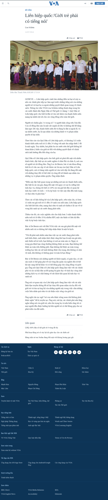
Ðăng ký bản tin (7, 351)
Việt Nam (4, 368)
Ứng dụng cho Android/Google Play (39, 464)
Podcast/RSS (5, 355)
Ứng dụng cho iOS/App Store (11, 463)
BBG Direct (5, 490)
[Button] (71, 38)
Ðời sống (28, 10)
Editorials (58, 494)
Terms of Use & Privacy (63, 438)
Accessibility (32, 494)
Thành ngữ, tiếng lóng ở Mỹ (38, 417)
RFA (56, 490)
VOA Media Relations (36, 490)
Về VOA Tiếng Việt (8, 438)
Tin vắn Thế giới (61, 405)
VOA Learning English (63, 425)
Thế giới (4, 372)
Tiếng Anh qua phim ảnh (10, 425)
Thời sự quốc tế (33, 355)
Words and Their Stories (63, 421)
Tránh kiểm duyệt (7, 477)
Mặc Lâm (4, 388)
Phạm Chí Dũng (34, 388)
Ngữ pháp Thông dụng (9, 421)
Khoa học (85, 368)
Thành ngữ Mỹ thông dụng (64, 417)
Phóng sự (58, 401)
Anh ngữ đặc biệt (34, 425)
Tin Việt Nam (32, 351)
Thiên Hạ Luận (60, 388)
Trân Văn (85, 384)
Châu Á (31, 368)
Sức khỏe (85, 372)
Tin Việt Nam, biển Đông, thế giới (38, 402)
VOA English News (8, 494)
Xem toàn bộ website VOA (11, 450)
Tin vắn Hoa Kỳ (87, 401)
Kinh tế (57, 368)
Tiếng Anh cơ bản (7, 417)
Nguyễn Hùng (33, 384)
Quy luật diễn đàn (34, 438)
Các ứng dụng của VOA (63, 463)
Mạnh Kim (5, 384)
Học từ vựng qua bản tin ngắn (38, 421)
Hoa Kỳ (31, 372)
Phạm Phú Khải (60, 384)
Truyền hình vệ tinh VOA (10, 401)
